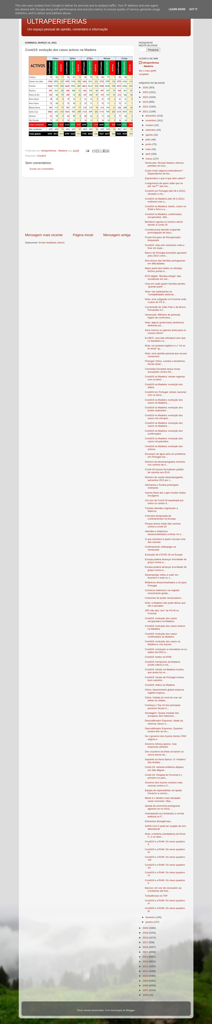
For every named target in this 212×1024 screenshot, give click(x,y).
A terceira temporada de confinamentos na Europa (160, 517)
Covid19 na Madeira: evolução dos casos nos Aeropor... (164, 417)
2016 (145, 947)
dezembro (151, 115)
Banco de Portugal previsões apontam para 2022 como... (166, 254)
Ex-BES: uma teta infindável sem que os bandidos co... (165, 339)
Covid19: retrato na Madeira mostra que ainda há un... (164, 671)
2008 (145, 985)
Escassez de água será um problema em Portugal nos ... (165, 455)
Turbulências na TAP (156, 895)
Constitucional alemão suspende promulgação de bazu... (162, 231)
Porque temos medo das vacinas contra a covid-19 (163, 525)
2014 (145, 956)
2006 (145, 995)
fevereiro (151, 917)
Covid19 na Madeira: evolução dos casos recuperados (164, 440)
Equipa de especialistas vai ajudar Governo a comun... (163, 792)
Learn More (177, 9)
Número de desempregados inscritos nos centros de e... (165, 463)
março (149, 158)
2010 (145, 975)
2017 (145, 942)
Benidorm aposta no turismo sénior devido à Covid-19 (164, 223)
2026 (145, 87)
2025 (145, 92)
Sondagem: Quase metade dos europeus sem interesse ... (162, 714)
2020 (145, 928)
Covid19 (41, 155)
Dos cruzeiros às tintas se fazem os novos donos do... (164, 753)
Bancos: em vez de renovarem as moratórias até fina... (163, 889)
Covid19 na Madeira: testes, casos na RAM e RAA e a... (165, 208)
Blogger (130, 1010)
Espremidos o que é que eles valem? (165, 178)
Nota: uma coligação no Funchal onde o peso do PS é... (165, 300)
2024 (145, 97)
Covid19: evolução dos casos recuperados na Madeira (161, 620)
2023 (145, 101)
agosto (150, 134)
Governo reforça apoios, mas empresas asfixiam (161, 745)
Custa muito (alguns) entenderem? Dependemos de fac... (164, 172)
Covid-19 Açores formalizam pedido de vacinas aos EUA (164, 471)
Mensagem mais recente (44, 235)
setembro (151, 130)
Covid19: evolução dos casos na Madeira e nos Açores (162, 643)
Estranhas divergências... (159, 821)
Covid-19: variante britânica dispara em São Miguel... (164, 768)
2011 (145, 971)
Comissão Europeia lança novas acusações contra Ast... (162, 370)
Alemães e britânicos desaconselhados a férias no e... (164, 533)
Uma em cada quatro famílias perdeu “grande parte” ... (165, 285)
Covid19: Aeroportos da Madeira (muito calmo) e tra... (162, 663)
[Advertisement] (78, 205)
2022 (145, 106)
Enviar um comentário (42, 168)
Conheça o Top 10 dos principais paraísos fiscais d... (163, 706)
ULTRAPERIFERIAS (57, 21)
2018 (145, 937)
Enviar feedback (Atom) (51, 242)
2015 (145, 952)
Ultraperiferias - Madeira (150, 64)
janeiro (150, 922)
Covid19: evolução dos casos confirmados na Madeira (161, 635)
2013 (145, 961)
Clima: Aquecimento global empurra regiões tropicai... (164, 691)
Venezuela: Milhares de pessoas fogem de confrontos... (162, 316)
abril (148, 154)
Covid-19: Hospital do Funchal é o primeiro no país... (163, 776)
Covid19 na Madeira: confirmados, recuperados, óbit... (163, 215)
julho (148, 139)
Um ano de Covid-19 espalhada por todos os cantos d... (164, 502)
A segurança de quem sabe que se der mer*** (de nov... (164, 185)
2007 (145, 990)
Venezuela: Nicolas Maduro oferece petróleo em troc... (164, 164)
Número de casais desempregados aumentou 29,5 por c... (164, 479)
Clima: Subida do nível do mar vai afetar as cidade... (163, 699)
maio (149, 149)
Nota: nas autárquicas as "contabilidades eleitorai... (160, 293)
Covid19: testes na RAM (158, 657)
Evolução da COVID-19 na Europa (163, 554)
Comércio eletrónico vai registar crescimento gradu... (162, 592)
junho (149, 144)
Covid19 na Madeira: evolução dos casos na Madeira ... (164, 401)
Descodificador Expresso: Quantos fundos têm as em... (164, 730)
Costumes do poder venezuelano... (164, 598)
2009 (145, 980)
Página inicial (83, 235)
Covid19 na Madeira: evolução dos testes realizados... (164, 409)
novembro (151, 120)
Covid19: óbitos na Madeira (160, 685)
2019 (145, 932)
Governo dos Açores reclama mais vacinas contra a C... (163, 784)
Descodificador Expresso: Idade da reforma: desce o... (164, 722)
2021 (145, 111)
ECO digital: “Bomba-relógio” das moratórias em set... (163, 277)
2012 (145, 966)
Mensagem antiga (116, 235)
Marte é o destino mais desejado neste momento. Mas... (162, 799)
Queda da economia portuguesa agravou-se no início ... (162, 807)
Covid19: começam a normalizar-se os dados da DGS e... (166, 651)
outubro (150, 125)
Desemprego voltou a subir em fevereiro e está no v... (161, 576)
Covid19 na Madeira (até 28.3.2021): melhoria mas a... (165, 200)
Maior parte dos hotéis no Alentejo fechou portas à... (163, 270)
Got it (193, 9)
